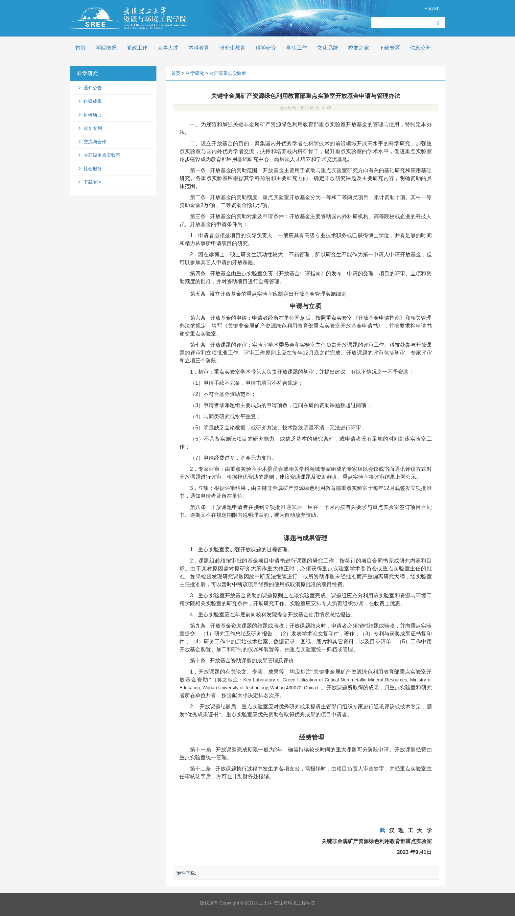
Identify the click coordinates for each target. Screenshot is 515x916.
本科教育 (198, 48)
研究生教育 (232, 48)
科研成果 (92, 101)
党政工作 (137, 48)
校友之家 (358, 48)
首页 (80, 48)
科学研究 (265, 48)
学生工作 (296, 48)
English (432, 8)
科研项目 (92, 114)
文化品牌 (327, 48)
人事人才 (167, 48)
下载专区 (389, 48)
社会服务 (92, 168)
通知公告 (92, 87)
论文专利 (92, 128)
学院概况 (106, 48)
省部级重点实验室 (101, 155)
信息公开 (420, 48)
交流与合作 (94, 141)
